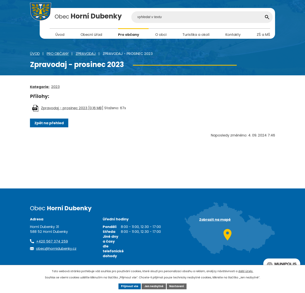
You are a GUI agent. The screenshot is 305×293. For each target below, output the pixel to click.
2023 (55, 88)
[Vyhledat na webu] (245, 18)
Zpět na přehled (50, 124)
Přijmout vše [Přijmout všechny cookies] (128, 286)
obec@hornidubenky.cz (56, 249)
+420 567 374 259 (52, 242)
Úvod (35, 55)
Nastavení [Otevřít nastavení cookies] (178, 286)
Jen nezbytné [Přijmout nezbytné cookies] (154, 286)
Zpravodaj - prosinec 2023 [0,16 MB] (72, 109)
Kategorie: (39, 88)
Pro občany (58, 55)
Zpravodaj (86, 55)
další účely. (245, 271)
